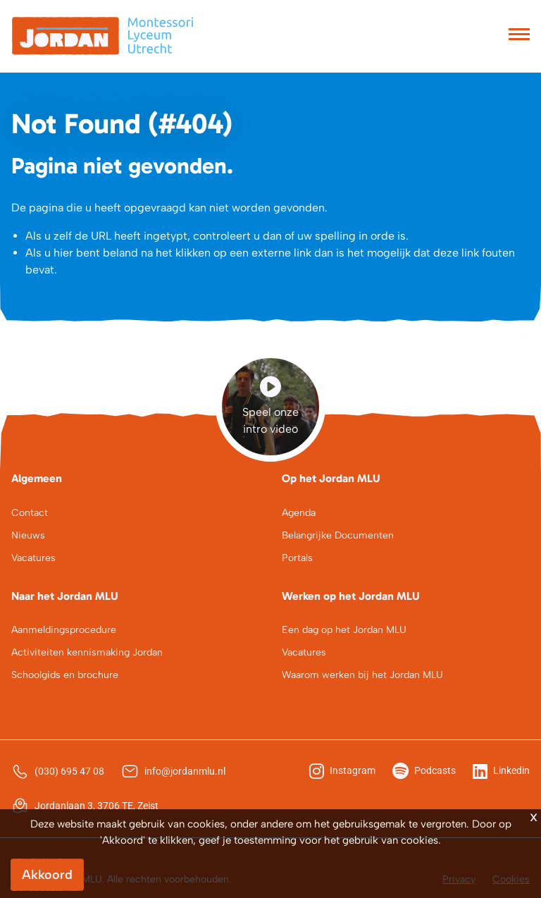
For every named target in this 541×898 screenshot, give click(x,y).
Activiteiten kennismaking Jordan (87, 652)
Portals (297, 558)
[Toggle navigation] (519, 36)
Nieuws (28, 535)
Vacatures (33, 558)
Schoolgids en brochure (64, 675)
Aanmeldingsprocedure (63, 630)
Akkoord (47, 874)
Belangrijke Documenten (338, 535)
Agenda (299, 513)
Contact (29, 513)
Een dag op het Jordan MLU (344, 630)
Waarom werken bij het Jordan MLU (362, 675)
